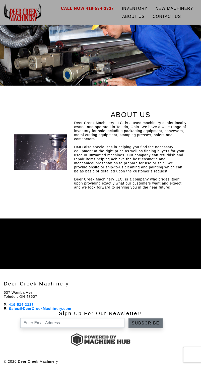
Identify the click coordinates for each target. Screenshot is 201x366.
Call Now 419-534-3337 (87, 8)
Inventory (135, 8)
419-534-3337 (21, 305)
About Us (133, 16)
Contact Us (167, 16)
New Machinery (174, 8)
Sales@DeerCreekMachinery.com (40, 309)
